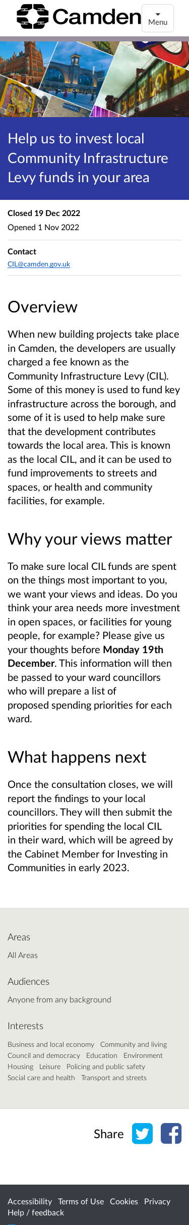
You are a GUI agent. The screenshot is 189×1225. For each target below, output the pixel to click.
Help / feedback (36, 1212)
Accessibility (30, 1201)
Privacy (157, 1201)
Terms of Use (81, 1201)
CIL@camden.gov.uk (39, 263)
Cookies (124, 1201)
